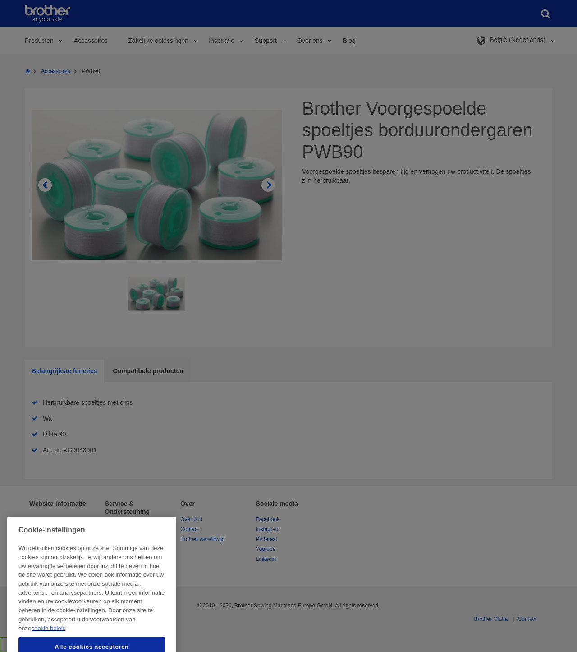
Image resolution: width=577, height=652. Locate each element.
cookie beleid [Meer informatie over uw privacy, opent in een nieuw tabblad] (48, 643)
